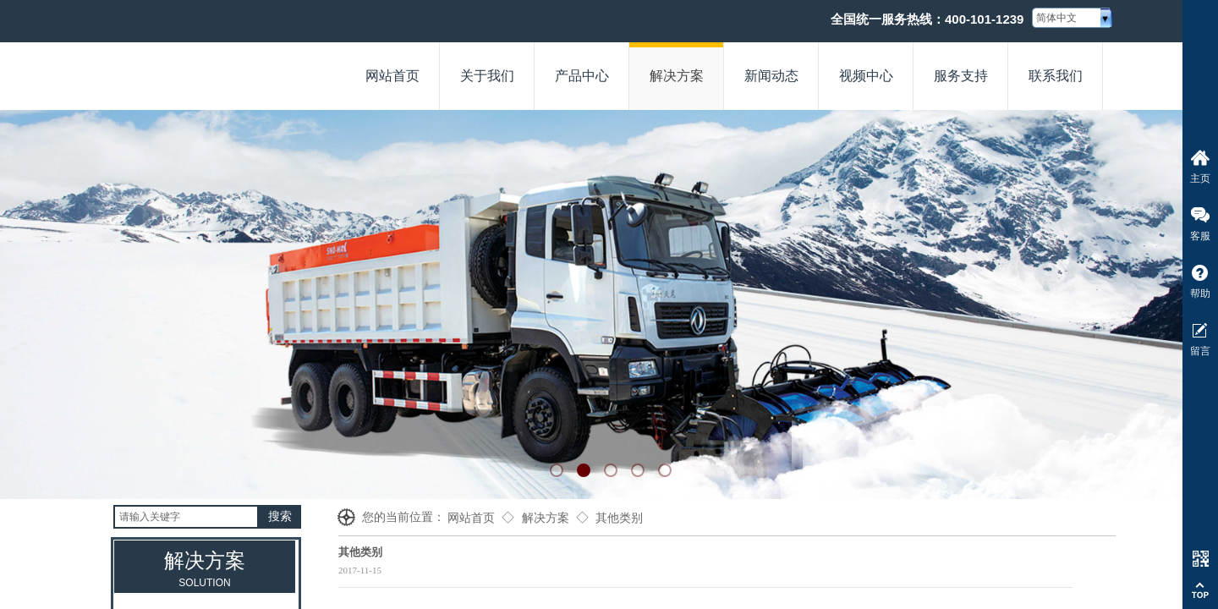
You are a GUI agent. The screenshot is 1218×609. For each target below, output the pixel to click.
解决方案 (545, 518)
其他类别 (619, 518)
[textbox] (186, 517)
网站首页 (471, 518)
